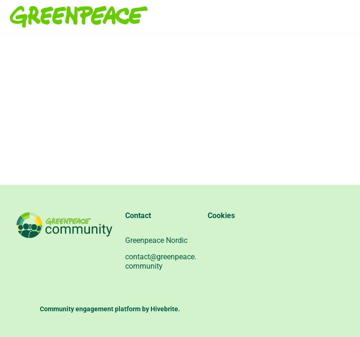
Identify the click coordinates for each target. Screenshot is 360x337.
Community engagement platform (90, 309)
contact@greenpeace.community (160, 261)
